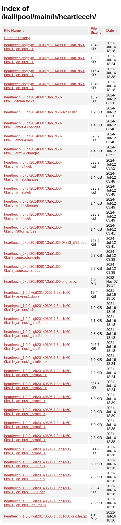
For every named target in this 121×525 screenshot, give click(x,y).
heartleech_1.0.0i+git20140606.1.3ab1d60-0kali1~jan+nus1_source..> (38, 503)
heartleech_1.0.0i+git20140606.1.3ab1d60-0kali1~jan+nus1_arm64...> (38, 360)
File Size (94, 30)
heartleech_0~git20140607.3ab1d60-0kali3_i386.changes (33, 229)
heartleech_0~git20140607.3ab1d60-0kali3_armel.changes (33, 177)
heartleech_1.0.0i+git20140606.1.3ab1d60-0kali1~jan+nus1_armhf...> (38, 425)
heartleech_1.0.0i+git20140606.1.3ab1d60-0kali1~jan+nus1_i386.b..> (38, 464)
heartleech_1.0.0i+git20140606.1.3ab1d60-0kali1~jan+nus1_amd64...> (38, 321)
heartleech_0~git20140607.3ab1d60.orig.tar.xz (40, 281)
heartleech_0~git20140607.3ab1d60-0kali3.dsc (40, 112)
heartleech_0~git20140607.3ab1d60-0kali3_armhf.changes (33, 203)
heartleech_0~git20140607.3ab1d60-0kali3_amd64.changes (33, 125)
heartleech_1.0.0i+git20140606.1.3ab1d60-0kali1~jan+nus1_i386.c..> (38, 477)
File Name (12, 30)
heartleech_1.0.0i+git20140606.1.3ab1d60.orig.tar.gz (45, 516)
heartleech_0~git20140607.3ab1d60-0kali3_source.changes (33, 268)
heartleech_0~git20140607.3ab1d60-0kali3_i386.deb (45, 242)
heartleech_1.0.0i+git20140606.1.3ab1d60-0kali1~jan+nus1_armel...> (38, 399)
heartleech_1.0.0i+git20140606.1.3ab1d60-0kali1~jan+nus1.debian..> (38, 294)
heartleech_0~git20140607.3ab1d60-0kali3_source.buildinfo (33, 255)
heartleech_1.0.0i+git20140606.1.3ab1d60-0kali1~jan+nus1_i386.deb (38, 490)
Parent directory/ (17, 38)
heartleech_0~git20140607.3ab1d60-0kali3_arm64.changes (33, 151)
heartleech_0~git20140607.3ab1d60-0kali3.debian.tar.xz (33, 99)
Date (110, 30)
